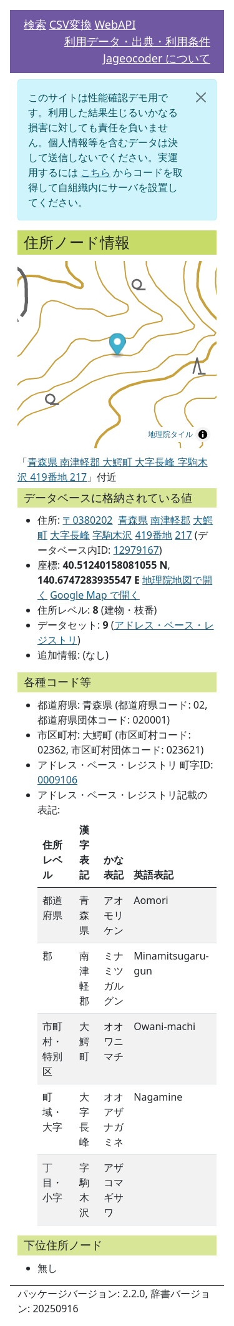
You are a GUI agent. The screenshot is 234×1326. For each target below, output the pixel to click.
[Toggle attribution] (202, 434)
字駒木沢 (112, 535)
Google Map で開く (95, 595)
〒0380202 (87, 520)
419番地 (153, 535)
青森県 (133, 520)
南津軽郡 (170, 520)
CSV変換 (70, 24)
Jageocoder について (156, 58)
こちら (95, 172)
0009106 (57, 780)
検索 (35, 24)
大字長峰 (70, 535)
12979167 (136, 550)
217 (183, 535)
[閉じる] (201, 97)
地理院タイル (170, 434)
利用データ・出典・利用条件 (137, 41)
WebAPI (114, 24)
